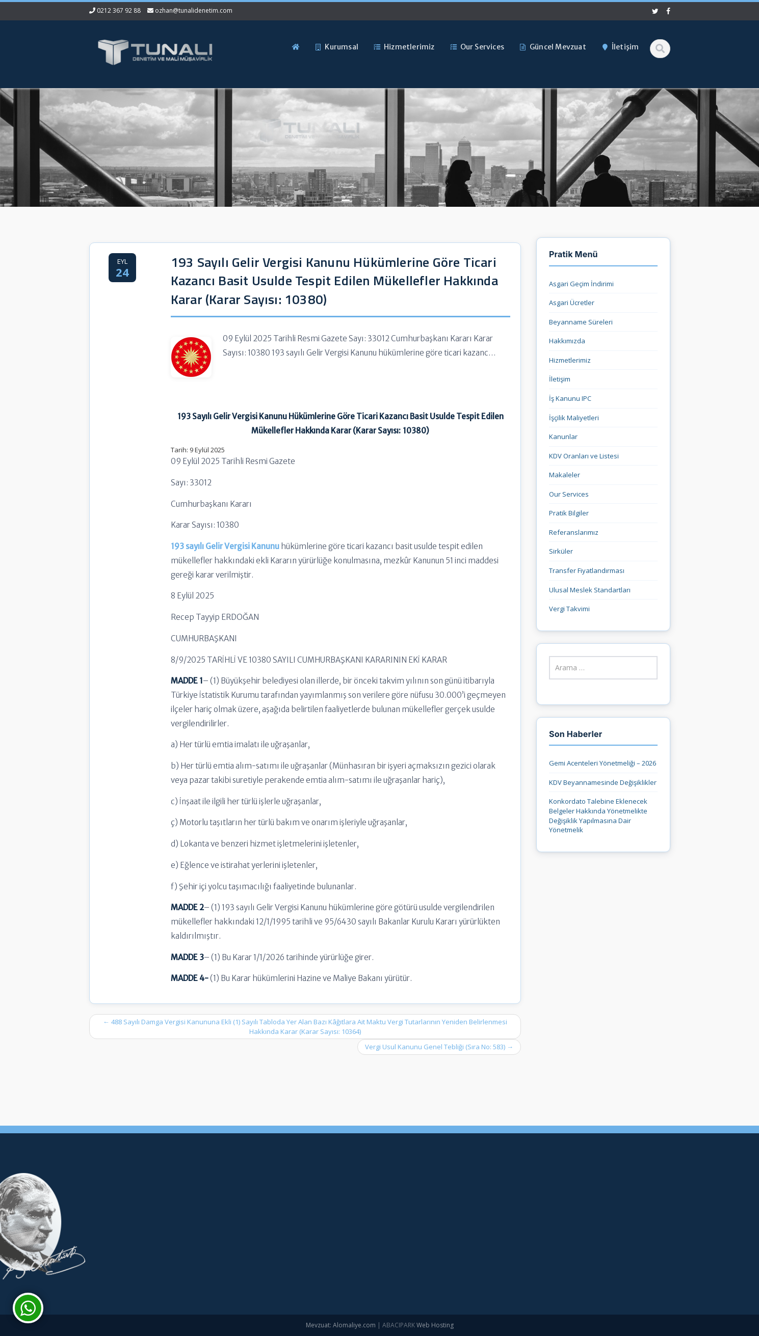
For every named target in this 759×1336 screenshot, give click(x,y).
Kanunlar (563, 436)
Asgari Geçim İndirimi (581, 283)
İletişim (559, 379)
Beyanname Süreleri (581, 321)
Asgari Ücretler (571, 302)
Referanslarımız (573, 532)
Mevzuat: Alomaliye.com (341, 1325)
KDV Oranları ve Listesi (584, 455)
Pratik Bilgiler (569, 512)
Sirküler (561, 551)
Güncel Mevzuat (293, 1248)
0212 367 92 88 (119, 10)
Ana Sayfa (284, 1198)
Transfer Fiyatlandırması (586, 570)
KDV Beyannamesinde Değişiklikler (603, 782)
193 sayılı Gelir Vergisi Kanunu (225, 546)
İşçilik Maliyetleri (574, 417)
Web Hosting (435, 1325)
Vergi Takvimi (569, 608)
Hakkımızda (567, 340)
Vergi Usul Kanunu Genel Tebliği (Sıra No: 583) (439, 1046)
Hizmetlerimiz (570, 360)
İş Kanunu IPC (570, 398)
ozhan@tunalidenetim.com (193, 10)
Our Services (569, 494)
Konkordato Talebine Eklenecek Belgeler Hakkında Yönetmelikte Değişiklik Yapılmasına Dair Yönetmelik (598, 815)
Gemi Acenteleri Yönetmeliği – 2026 (602, 763)
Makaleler (564, 474)
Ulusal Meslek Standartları (590, 589)
